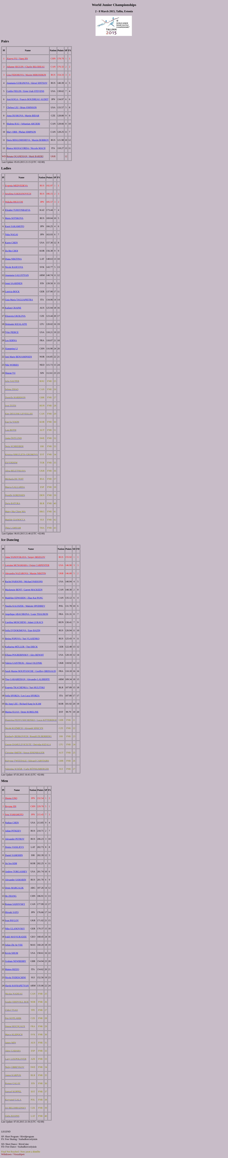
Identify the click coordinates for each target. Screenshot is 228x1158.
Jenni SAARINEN (13, 283)
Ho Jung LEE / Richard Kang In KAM (23, 704)
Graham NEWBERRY (15, 961)
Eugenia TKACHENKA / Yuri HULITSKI (25, 687)
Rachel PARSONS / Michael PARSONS (24, 581)
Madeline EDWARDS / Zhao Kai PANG (24, 598)
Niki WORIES (12, 365)
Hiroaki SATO (12, 912)
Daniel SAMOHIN (14, 855)
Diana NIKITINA (13, 259)
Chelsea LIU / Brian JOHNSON (22, 107)
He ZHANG (11, 896)
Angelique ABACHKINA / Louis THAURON (26, 614)
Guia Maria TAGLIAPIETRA (19, 299)
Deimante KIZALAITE (16, 324)
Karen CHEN (11, 242)
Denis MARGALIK (14, 888)
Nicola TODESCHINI (15, 977)
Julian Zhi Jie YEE (14, 945)
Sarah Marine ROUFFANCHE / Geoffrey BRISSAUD (30, 671)
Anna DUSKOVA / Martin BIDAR (23, 115)
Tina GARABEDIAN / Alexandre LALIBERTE (27, 679)
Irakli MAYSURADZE (16, 937)
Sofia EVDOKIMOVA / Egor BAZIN (22, 630)
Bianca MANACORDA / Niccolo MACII (26, 148)
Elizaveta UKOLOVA (15, 316)
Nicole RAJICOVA (14, 267)
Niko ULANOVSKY (15, 928)
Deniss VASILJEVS (14, 847)
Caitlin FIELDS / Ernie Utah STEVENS (25, 91)
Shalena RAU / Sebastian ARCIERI (23, 124)
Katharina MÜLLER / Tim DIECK (21, 646)
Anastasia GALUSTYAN (17, 275)
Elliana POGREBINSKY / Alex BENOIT (24, 655)
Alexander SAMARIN (15, 879)
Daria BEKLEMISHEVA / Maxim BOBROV (28, 140)
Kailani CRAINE (13, 308)
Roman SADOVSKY (15, 904)
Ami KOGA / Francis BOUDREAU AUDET (28, 99)
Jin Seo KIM (11, 863)
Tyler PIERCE (12, 332)
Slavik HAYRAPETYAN (17, 985)
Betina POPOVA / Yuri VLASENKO (22, 638)
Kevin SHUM (11, 953)
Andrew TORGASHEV (16, 871)
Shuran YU (10, 373)
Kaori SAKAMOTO (14, 226)
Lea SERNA (11, 340)
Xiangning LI (11, 348)
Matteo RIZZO (12, 969)
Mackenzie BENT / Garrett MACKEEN (23, 589)
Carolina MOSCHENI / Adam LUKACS (24, 622)
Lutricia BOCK (12, 291)
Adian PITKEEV (13, 831)
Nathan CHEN (12, 822)
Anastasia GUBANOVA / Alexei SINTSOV (27, 83)
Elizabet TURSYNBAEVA (17, 210)
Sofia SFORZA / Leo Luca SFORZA (22, 695)
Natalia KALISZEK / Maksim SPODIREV (25, 606)
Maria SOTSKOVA (14, 218)
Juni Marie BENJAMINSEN (18, 356)
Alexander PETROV (14, 839)
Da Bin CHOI (11, 251)
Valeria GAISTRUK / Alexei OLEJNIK (23, 663)
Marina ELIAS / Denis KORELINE (21, 712)
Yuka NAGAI (11, 234)
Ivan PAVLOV (12, 920)
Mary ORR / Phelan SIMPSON (21, 132)
